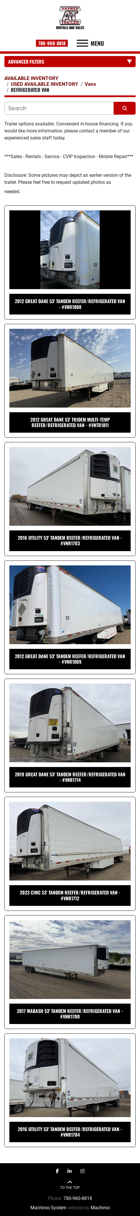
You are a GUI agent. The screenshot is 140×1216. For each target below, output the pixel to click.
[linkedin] (70, 1171)
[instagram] (82, 1171)
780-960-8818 (51, 43)
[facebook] (57, 1171)
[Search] (59, 108)
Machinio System (48, 1207)
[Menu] (82, 43)
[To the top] (70, 1185)
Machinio (100, 1207)
